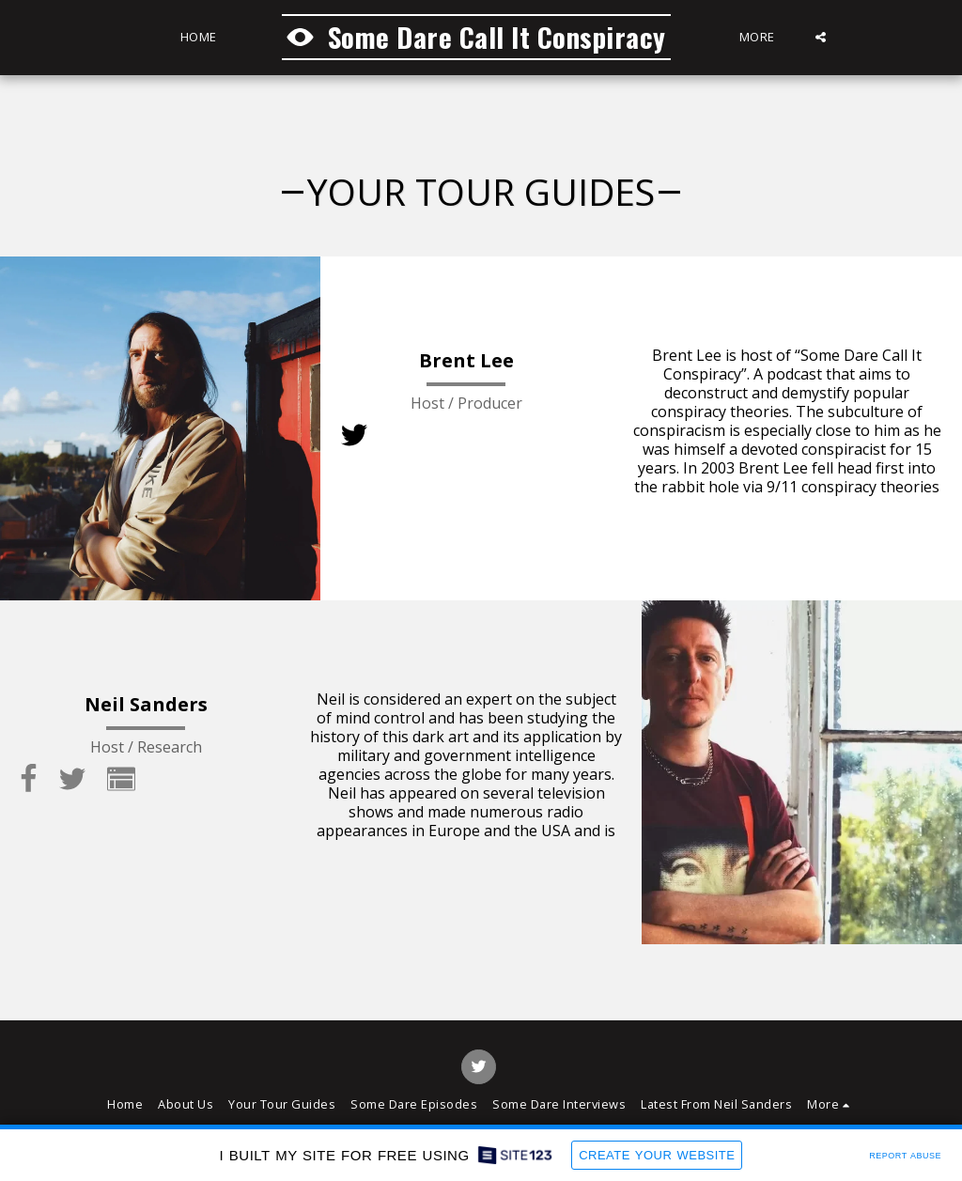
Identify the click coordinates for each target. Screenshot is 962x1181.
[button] (821, 37)
